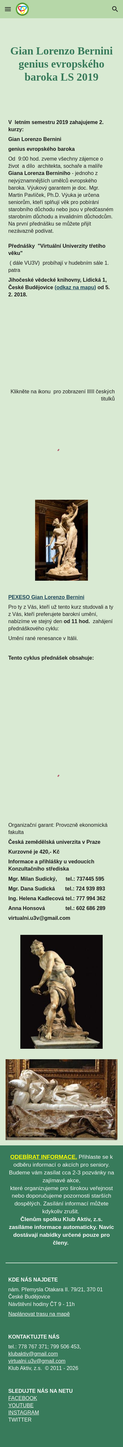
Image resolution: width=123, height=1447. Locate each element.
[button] (8, 9)
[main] (61, 64)
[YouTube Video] (61, 344)
